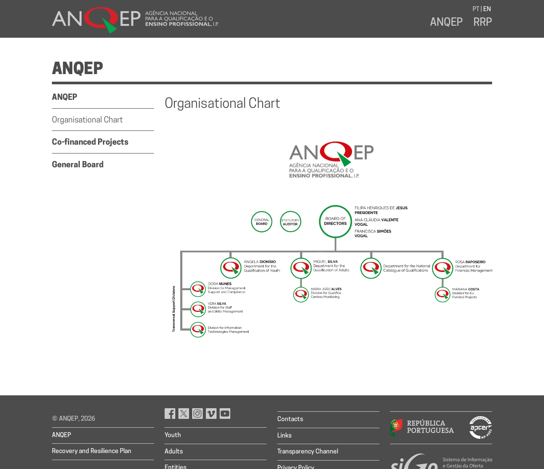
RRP (482, 23)
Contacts (290, 419)
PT (476, 9)
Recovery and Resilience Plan (91, 451)
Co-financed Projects (90, 142)
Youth (173, 435)
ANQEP (446, 23)
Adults (174, 452)
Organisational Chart (87, 120)
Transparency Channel (307, 452)
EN (487, 9)
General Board (77, 165)
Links (284, 436)
